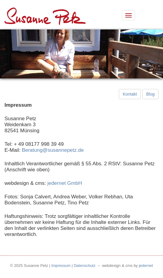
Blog (150, 94)
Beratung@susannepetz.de (53, 150)
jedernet (146, 265)
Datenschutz (84, 265)
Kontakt (130, 94)
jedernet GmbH (64, 183)
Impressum (61, 265)
